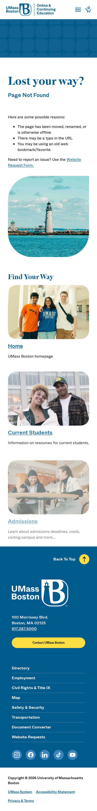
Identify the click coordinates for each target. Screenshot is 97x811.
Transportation (26, 717)
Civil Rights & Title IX (31, 688)
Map (16, 697)
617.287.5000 (24, 628)
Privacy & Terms (21, 800)
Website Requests (28, 737)
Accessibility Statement (55, 791)
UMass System (20, 791)
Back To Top (64, 559)
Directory (21, 668)
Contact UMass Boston (48, 643)
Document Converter (31, 727)
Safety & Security (28, 707)
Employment (23, 678)
